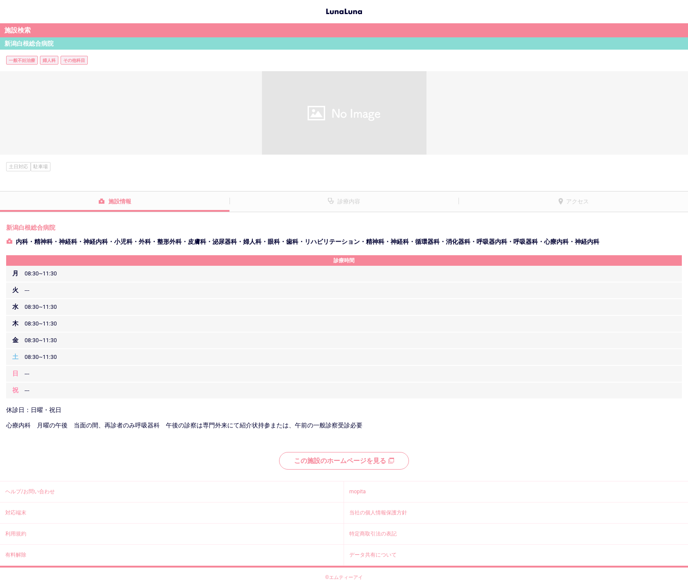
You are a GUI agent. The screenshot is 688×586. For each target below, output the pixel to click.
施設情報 (119, 201)
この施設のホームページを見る (344, 461)
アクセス (577, 201)
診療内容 (348, 201)
